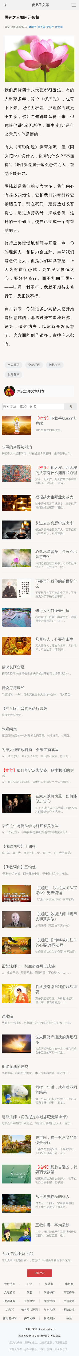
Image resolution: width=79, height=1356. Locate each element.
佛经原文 (45, 1335)
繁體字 (32, 26)
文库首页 (13, 364)
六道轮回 (9, 1292)
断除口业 (69, 1309)
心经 (29, 1283)
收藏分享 (13, 374)
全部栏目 (34, 364)
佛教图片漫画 (29, 1309)
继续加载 (40, 1273)
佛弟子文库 (40, 5)
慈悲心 (49, 1283)
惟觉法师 (49, 1301)
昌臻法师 (69, 1301)
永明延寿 (9, 1301)
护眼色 (50, 26)
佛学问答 (29, 1318)
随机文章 (55, 364)
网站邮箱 (56, 1335)
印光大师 (49, 1309)
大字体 (41, 26)
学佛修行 (49, 1292)
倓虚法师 (9, 1283)
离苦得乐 (69, 1292)
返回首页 (23, 1335)
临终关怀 (49, 1318)
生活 (69, 1318)
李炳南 (69, 1283)
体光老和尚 (10, 1318)
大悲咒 (10, 1309)
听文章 (59, 26)
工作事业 (29, 1301)
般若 (29, 1292)
